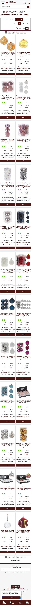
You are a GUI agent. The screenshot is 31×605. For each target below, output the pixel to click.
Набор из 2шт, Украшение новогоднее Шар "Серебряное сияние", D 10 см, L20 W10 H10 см (7, 228)
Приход (26, 19)
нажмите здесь (11, 594)
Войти (7, 74)
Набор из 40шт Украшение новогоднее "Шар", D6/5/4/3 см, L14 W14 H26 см (23, 315)
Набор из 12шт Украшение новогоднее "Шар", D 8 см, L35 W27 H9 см (23, 401)
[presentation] (7, 578)
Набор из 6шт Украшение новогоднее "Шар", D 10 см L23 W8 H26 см (7, 445)
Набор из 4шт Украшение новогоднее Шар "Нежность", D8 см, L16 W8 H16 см (7, 97)
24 (19, 23)
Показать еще (15, 560)
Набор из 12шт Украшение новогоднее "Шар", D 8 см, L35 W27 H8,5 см (7, 488)
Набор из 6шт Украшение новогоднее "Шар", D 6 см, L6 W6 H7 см (7, 314)
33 (21, 32)
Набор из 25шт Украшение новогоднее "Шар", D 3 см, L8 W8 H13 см (23, 227)
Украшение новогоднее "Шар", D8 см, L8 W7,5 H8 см (7, 531)
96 (27, 23)
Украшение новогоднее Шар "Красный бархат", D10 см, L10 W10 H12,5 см (23, 531)
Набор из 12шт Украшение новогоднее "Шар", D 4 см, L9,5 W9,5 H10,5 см (7, 271)
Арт (7, 19)
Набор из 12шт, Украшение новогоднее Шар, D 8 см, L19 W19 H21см (23, 140)
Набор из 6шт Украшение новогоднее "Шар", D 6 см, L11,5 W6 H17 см (7, 401)
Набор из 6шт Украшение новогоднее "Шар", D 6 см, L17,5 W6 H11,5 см (23, 358)
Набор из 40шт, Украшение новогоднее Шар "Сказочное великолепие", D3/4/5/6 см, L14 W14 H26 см (23, 185)
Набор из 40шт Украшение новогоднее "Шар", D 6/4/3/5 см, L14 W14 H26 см (23, 445)
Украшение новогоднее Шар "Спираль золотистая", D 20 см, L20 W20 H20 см (23, 54)
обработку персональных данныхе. (19, 572)
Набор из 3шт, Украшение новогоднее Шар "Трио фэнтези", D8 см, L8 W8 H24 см (23, 97)
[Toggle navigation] (3, 2)
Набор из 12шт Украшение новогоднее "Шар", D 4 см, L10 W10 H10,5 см (23, 271)
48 (23, 23)
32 (18, 32)
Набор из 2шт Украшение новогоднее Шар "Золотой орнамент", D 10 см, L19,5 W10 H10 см (7, 54)
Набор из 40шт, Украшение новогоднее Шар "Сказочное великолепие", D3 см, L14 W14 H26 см (7, 184)
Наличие (19, 19)
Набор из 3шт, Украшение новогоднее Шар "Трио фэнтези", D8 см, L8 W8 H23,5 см (7, 141)
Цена (12, 19)
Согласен (11, 597)
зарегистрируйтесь (6, 68)
